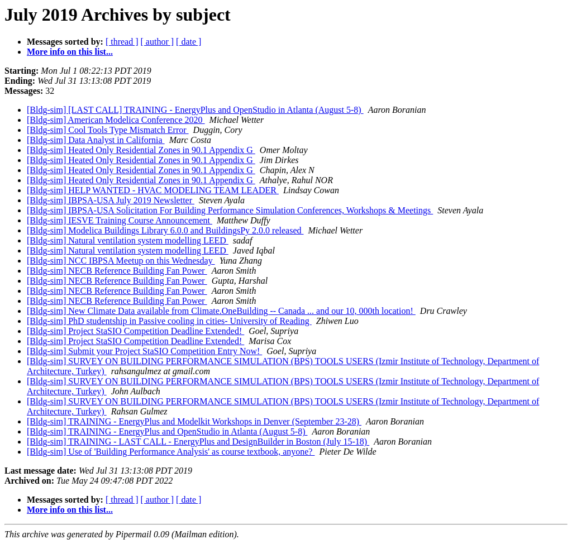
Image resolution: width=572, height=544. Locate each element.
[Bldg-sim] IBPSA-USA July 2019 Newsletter (110, 200)
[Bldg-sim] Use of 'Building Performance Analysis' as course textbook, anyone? (170, 451)
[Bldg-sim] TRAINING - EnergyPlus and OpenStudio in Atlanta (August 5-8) (167, 431)
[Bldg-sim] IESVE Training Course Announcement (119, 220)
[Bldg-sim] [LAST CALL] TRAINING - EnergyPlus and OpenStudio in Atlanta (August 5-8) (195, 109)
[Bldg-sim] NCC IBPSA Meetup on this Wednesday (121, 260)
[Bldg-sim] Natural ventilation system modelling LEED (127, 240)
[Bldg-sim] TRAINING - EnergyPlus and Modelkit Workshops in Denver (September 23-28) (194, 421)
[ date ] (188, 41)
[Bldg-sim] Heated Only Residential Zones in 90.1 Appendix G (141, 150)
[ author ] (157, 41)
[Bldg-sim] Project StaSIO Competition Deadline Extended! (135, 331)
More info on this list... (70, 51)
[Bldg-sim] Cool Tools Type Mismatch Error (108, 130)
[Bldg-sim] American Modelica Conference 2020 (116, 120)
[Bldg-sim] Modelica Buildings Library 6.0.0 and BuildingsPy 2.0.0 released (165, 230)
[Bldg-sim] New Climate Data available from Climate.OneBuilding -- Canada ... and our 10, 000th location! (221, 311)
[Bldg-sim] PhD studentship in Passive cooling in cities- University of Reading (169, 321)
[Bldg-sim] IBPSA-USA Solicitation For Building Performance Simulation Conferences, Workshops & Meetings (230, 210)
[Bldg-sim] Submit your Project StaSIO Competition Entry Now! (144, 351)
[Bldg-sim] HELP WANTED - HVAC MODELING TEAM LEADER (153, 190)
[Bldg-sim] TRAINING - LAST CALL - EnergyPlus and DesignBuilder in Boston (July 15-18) (198, 441)
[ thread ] (122, 41)
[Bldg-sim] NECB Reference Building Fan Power (117, 270)
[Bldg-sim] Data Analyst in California (96, 140)
